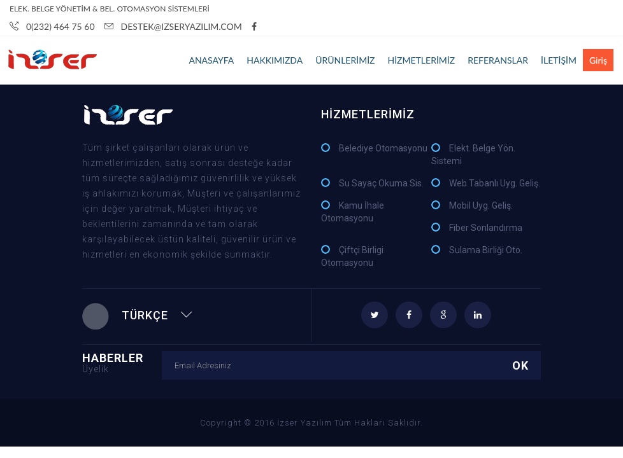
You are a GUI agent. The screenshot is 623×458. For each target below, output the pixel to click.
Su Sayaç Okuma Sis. (381, 183)
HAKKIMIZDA (275, 60)
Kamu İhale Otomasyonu (352, 211)
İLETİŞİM (558, 60)
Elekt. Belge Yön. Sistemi (473, 154)
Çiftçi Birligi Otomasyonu (352, 256)
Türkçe (137, 315)
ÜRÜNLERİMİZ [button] (345, 60)
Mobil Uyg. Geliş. (481, 205)
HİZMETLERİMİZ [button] (421, 60)
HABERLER (122, 362)
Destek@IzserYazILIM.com (173, 26)
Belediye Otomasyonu (383, 148)
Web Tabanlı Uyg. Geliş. (494, 183)
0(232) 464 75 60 (52, 26)
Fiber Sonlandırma (485, 228)
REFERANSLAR (498, 60)
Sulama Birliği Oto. (485, 250)
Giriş (598, 60)
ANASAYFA (211, 60)
